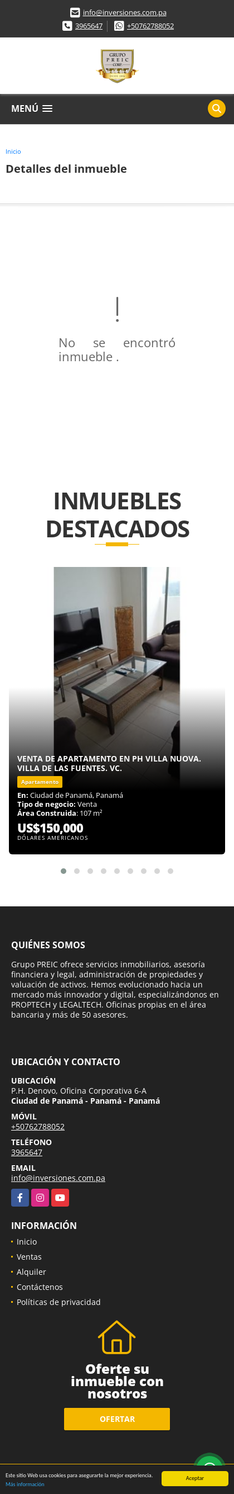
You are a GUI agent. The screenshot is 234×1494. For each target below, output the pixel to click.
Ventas (29, 1256)
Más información (25, 1484)
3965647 (89, 26)
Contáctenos (40, 1287)
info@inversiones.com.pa (125, 12)
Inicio (13, 151)
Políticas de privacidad (59, 1302)
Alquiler (31, 1271)
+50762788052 (150, 26)
